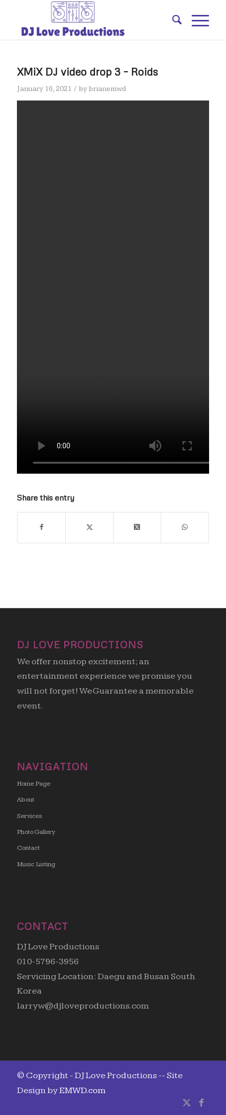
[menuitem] (172, 20)
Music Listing (36, 864)
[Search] (172, 20)
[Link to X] (186, 1102)
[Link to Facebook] (201, 1102)
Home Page (33, 784)
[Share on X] (89, 527)
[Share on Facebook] (41, 527)
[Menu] (195, 20)
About (25, 800)
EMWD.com (82, 1090)
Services (29, 816)
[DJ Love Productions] (94, 20)
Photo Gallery (36, 832)
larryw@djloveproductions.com (83, 1006)
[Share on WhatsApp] (185, 527)
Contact (28, 848)
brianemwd (107, 89)
